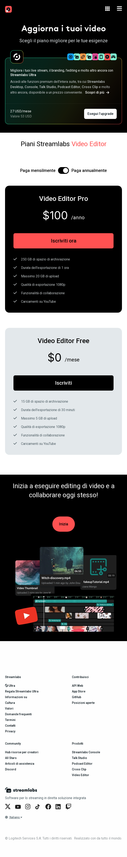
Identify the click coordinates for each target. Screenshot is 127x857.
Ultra (10, 685)
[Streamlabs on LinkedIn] (59, 807)
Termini (10, 720)
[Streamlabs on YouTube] (18, 807)
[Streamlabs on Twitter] (8, 806)
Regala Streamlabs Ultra (21, 691)
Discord (10, 769)
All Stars (11, 758)
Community (13, 743)
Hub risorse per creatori (21, 752)
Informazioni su (16, 697)
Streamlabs (13, 677)
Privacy (10, 731)
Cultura (10, 702)
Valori (9, 708)
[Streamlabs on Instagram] (28, 807)
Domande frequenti (18, 714)
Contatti (10, 725)
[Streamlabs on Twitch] (69, 807)
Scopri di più (97, 92)
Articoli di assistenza (19, 763)
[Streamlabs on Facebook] (48, 807)
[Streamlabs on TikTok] (38, 806)
